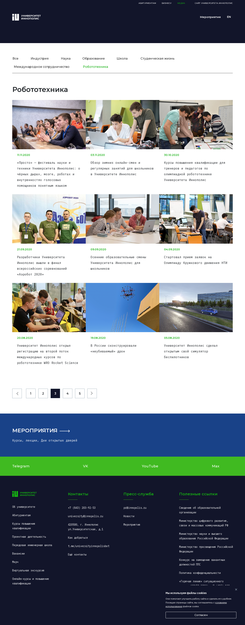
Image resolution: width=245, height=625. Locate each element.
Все (15, 58)
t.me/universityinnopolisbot (88, 541)
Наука (66, 58)
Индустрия (40, 58)
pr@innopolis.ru (134, 503)
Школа (122, 58)
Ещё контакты (77, 550)
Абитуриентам (147, 3)
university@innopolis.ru (85, 511)
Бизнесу (167, 3)
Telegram (20, 462)
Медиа (181, 3)
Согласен (201, 615)
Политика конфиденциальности (199, 568)
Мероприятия (34, 426)
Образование (93, 58)
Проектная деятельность (29, 532)
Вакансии (18, 549)
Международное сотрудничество (41, 67)
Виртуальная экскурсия (28, 566)
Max (215, 462)
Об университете (23, 502)
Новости (128, 511)
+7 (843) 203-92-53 (82, 503)
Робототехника (95, 67)
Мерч (15, 557)
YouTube (150, 462)
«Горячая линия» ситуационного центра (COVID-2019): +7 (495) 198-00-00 (205, 581)
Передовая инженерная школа (32, 540)
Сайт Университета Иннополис (214, 3)
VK (85, 462)
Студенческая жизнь (157, 58)
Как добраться (78, 533)
